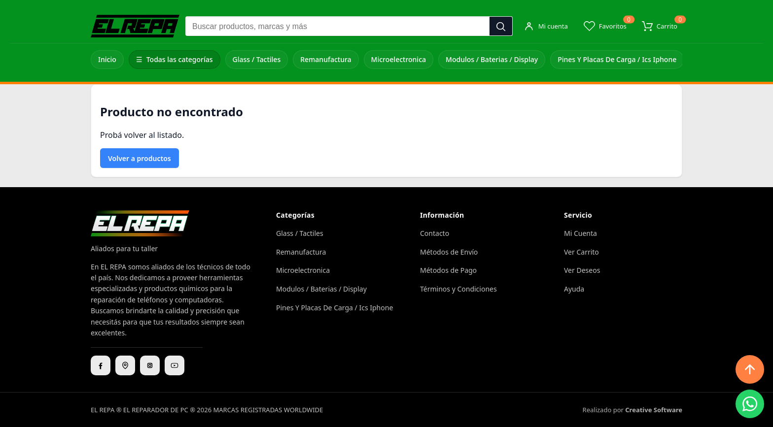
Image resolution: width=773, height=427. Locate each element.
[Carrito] (659, 26)
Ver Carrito (581, 252)
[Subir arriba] (750, 369)
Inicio (107, 59)
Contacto (434, 233)
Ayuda (574, 289)
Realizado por (632, 409)
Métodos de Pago (448, 270)
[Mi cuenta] (546, 26)
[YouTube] (174, 365)
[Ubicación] (125, 365)
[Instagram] (150, 365)
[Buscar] (501, 26)
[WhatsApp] (750, 404)
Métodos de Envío (449, 252)
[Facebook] (100, 365)
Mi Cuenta (580, 233)
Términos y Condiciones (458, 289)
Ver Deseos (582, 270)
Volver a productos (139, 158)
